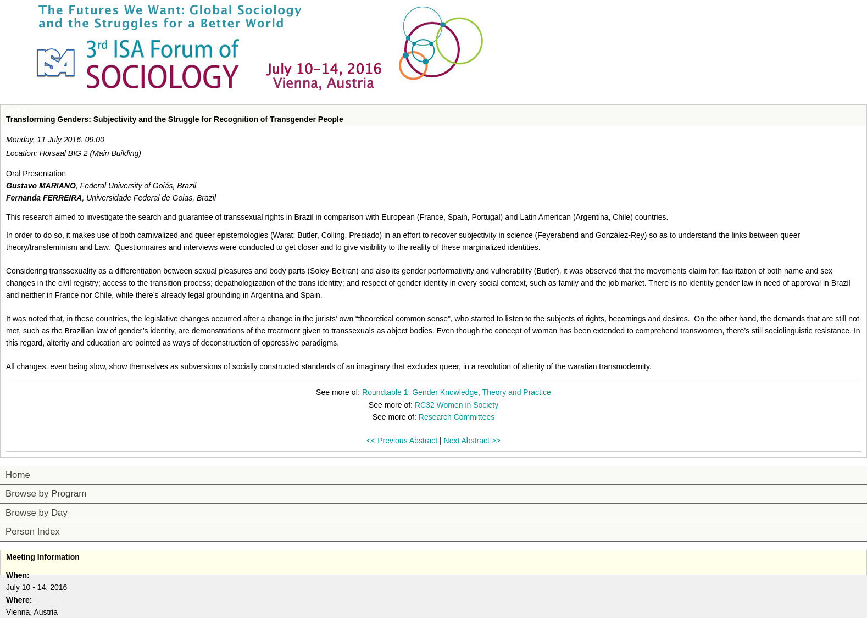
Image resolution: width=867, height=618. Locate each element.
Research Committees (457, 417)
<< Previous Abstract (401, 440)
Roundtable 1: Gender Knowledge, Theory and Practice (456, 392)
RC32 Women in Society (456, 404)
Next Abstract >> (472, 440)
